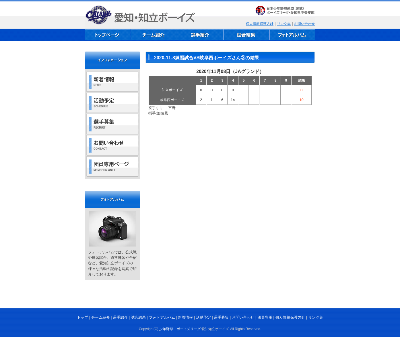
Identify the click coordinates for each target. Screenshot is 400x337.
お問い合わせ (304, 24)
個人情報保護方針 (259, 24)
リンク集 (284, 24)
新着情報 (185, 317)
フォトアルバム (162, 317)
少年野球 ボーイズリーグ (180, 329)
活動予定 (203, 317)
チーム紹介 (100, 317)
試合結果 (138, 317)
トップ (82, 317)
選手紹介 (120, 317)
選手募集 (221, 317)
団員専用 (264, 317)
